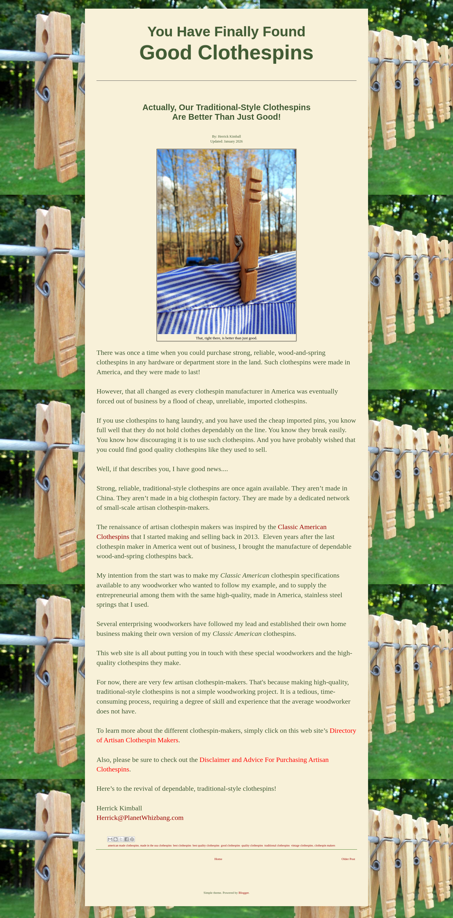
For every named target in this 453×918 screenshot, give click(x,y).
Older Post (348, 859)
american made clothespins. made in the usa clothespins (140, 845)
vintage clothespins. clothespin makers (313, 845)
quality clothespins (252, 845)
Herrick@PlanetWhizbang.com (139, 817)
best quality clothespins (206, 845)
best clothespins (182, 845)
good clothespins (230, 845)
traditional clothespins (277, 845)
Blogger (244, 892)
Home (218, 859)
